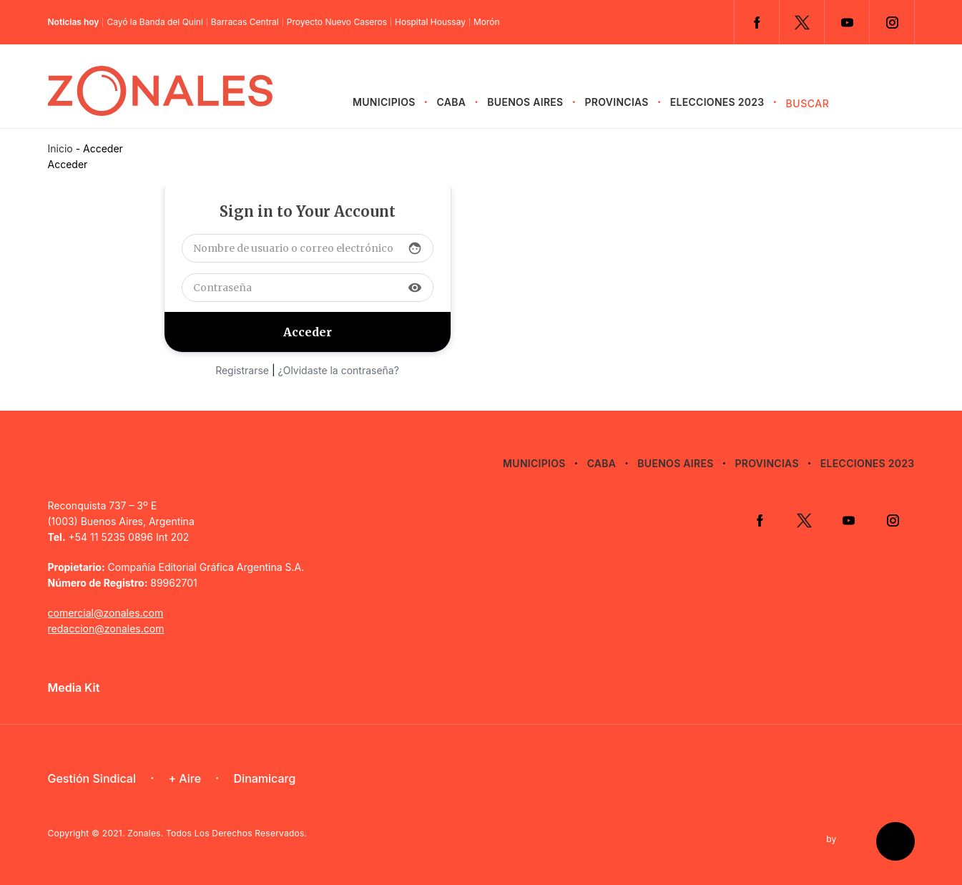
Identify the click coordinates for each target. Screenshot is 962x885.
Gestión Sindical (92, 778)
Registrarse (242, 370)
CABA (451, 102)
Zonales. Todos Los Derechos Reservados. (217, 833)
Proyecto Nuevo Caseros (337, 22)
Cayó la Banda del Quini (154, 22)
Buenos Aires (525, 102)
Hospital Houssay (430, 22)
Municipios (384, 102)
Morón (486, 22)
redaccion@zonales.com (106, 628)
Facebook (756, 22)
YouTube (847, 22)
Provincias (617, 102)
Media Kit (74, 687)
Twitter (802, 22)
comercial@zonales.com (106, 613)
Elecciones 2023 (717, 102)
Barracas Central (245, 22)
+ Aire (184, 778)
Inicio (60, 148)
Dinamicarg (265, 778)
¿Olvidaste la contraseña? (338, 370)
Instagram (892, 22)
